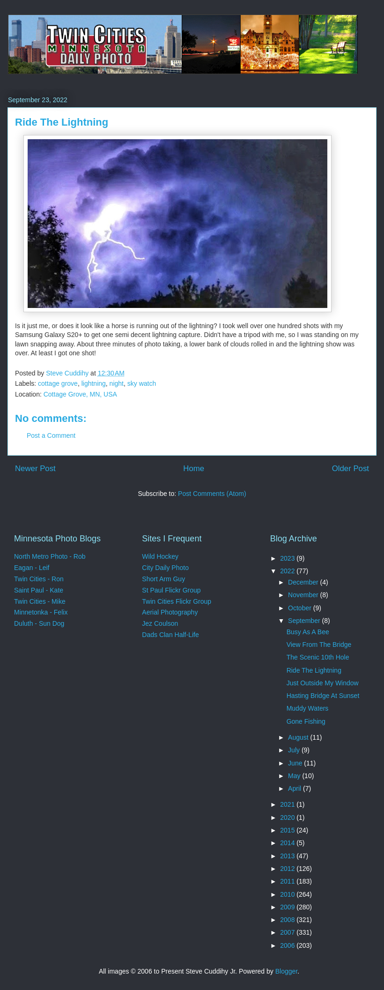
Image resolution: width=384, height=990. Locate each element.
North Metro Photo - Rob (50, 556)
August (299, 737)
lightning (93, 383)
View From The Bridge (319, 644)
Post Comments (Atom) (212, 493)
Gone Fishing (306, 721)
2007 (288, 932)
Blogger (286, 971)
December (304, 582)
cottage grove (58, 383)
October (300, 608)
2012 (288, 868)
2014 (288, 843)
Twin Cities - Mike (40, 601)
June (296, 763)
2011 (288, 881)
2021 (288, 804)
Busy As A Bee (308, 632)
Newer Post (35, 468)
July (295, 750)
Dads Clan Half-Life (170, 634)
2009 (288, 907)
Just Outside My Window (323, 683)
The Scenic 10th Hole (318, 657)
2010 (288, 894)
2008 (288, 919)
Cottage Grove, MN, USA (80, 394)
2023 (288, 558)
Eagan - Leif (32, 567)
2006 (288, 945)
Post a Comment (51, 435)
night (117, 383)
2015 (288, 830)
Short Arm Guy (163, 579)
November (304, 595)
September (305, 620)
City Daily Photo (165, 567)
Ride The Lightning (314, 670)
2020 (288, 817)
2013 (288, 856)
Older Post (350, 468)
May (295, 776)
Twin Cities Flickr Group (176, 601)
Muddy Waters (308, 708)
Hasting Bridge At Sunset (323, 695)
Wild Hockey (160, 556)
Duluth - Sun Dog (39, 623)
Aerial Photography (170, 612)
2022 (288, 571)
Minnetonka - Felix (40, 612)
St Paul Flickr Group (171, 590)
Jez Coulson (160, 623)
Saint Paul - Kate (38, 590)
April (295, 788)
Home (193, 468)
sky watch (141, 383)
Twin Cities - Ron (39, 579)
